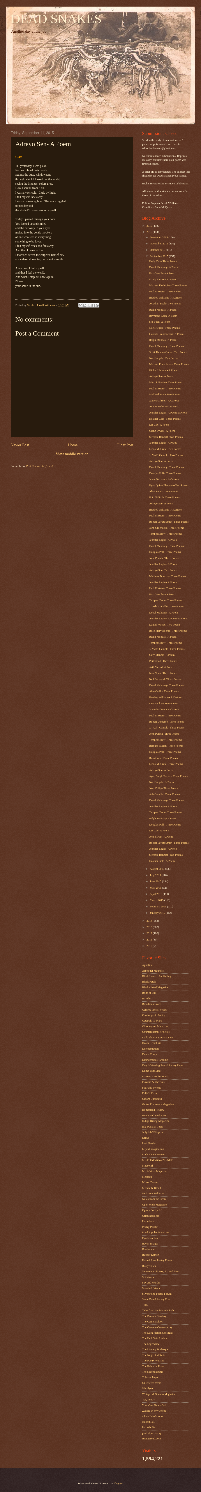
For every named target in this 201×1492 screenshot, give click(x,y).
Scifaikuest (148, 1277)
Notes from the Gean (154, 1198)
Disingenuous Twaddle (155, 1059)
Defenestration (150, 1048)
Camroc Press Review (154, 1009)
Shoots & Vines (151, 1288)
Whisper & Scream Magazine (159, 1394)
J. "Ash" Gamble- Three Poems (167, 649)
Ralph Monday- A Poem (162, 309)
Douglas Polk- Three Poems (165, 473)
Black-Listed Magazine (155, 987)
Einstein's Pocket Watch (155, 1076)
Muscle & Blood (151, 1188)
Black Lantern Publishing (156, 976)
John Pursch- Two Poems (163, 406)
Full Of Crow (149, 1093)
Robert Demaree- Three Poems (166, 721)
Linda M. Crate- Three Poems (166, 763)
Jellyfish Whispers (152, 1132)
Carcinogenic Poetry (153, 1015)
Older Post (124, 445)
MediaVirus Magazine (154, 1171)
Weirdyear (148, 1388)
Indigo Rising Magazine (155, 1121)
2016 (149, 225)
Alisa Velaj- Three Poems (163, 491)
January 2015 (158, 912)
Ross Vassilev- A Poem (162, 273)
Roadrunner (148, 1249)
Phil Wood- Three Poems (163, 661)
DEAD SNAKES (56, 19)
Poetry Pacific (150, 1227)
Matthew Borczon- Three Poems (167, 576)
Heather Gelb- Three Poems (165, 418)
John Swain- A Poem (161, 836)
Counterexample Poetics (156, 1031)
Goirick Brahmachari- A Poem (166, 334)
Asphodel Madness (153, 970)
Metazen (147, 1176)
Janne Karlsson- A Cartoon (164, 400)
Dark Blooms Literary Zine (157, 1037)
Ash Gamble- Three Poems (164, 794)
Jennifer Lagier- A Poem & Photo (168, 412)
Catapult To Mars (152, 1020)
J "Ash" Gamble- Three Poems (166, 606)
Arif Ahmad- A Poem (161, 667)
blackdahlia (148, 1427)
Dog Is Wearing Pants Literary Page (162, 1065)
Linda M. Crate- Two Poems (165, 449)
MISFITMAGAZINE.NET (157, 1159)
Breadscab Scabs (151, 1004)
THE (145, 1304)
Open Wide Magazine (154, 1204)
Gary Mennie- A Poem (162, 654)
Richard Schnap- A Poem (163, 370)
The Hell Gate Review (154, 1338)
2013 (149, 927)
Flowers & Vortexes (153, 1082)
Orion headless (150, 1215)
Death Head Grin (151, 1043)
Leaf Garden (149, 1143)
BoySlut (146, 998)
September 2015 (159, 256)
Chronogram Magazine (155, 1026)
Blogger (117, 1483)
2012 (149, 933)
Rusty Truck (149, 1265)
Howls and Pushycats (154, 1115)
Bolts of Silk (149, 992)
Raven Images (150, 1243)
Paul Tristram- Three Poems (165, 291)
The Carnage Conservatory (157, 1327)
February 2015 (158, 906)
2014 (149, 920)
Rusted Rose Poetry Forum (157, 1260)
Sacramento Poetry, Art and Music (161, 1271)
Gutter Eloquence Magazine (158, 1104)
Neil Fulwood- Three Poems (165, 679)
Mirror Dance (149, 1182)
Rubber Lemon (150, 1254)
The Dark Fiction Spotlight (157, 1332)
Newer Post (20, 445)
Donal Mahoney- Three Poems (166, 346)
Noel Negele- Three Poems (164, 327)
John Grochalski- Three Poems (166, 527)
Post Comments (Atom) (39, 466)
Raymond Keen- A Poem (163, 315)
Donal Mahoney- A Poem (163, 267)
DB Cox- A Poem (159, 424)
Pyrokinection (150, 1238)
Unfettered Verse (151, 1382)
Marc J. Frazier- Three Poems (166, 382)
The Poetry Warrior (153, 1360)
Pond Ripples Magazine (155, 1232)
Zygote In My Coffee (154, 1410)
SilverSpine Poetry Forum (156, 1293)
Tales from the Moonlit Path (158, 1310)
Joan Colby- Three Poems (163, 788)
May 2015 (156, 887)
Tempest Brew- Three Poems (165, 533)
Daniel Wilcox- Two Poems (164, 624)
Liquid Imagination (153, 1149)
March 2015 (157, 900)
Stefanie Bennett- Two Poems (166, 436)
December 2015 (159, 237)
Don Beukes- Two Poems (163, 703)
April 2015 (156, 894)
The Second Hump (152, 1371)
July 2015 (156, 875)
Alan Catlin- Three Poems (164, 691)
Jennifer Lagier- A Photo (163, 539)
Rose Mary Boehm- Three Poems (168, 630)
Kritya (145, 1137)
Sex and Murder (151, 1282)
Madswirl (147, 1165)
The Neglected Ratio (154, 1355)
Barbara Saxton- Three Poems (166, 745)
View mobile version (72, 454)
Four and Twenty (151, 1087)
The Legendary (150, 1343)
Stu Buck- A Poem (159, 321)
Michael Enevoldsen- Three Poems (169, 364)
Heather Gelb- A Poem (162, 861)
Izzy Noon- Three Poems (163, 673)
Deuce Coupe (149, 1054)
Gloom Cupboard (152, 1098)
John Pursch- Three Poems (164, 558)
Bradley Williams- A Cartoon (165, 297)
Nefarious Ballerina (153, 1193)
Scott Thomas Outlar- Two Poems (168, 352)
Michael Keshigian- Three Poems (168, 285)
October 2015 (158, 249)
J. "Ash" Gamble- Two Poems (166, 455)
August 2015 (157, 868)
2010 (149, 946)
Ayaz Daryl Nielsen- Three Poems (168, 776)
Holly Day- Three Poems (163, 261)
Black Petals (149, 981)
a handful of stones (153, 1416)
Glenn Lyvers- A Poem (162, 430)
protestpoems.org (152, 1433)
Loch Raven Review (153, 1154)
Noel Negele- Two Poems (163, 358)
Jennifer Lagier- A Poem (163, 442)
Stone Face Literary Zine (156, 1299)
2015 (149, 231)
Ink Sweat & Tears (152, 1126)
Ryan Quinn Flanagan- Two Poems (169, 485)
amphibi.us (148, 1421)
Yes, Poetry (148, 1399)
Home (73, 445)
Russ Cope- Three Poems (163, 758)
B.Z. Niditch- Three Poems (164, 497)
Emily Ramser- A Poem (162, 279)
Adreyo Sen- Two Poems (163, 570)
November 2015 (159, 243)
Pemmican (148, 1221)
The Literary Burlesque (155, 1349)
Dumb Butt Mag (151, 1070)
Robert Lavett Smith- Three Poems (169, 521)
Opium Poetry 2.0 (152, 1210)
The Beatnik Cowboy (154, 1316)
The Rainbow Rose (153, 1366)
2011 (149, 939)
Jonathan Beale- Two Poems (165, 303)
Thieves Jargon (150, 1377)
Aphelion (147, 965)
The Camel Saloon (152, 1321)
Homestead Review (153, 1109)
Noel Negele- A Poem (161, 782)
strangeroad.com (151, 1438)
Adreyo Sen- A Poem (161, 376)
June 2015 (156, 881)
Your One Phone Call (154, 1405)
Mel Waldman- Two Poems (164, 394)
